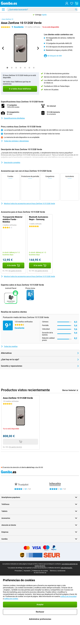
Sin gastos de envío (15, 271)
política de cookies (11, 599)
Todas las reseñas (9, 346)
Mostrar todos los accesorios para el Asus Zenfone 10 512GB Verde (28, 203)
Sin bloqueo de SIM (53, 55)
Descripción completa (10, 162)
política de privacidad (68, 596)
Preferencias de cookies (40, 571)
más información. (66, 568)
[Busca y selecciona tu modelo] (42, 9)
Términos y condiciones (57, 571)
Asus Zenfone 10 (7, 19)
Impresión (27, 571)
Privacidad (18, 571)
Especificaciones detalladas (13, 118)
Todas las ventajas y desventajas (15, 141)
